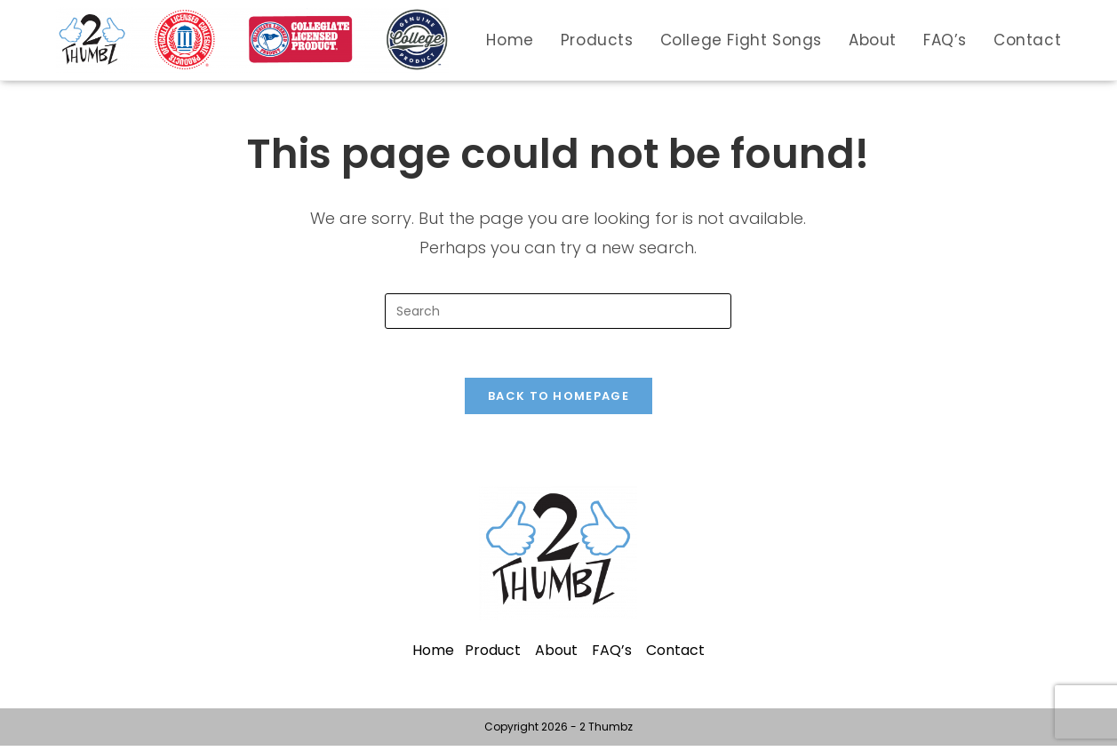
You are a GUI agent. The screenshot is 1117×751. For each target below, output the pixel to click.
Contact (675, 655)
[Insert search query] (558, 311)
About (556, 655)
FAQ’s (612, 655)
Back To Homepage (558, 401)
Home (433, 655)
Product (493, 655)
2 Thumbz (606, 731)
